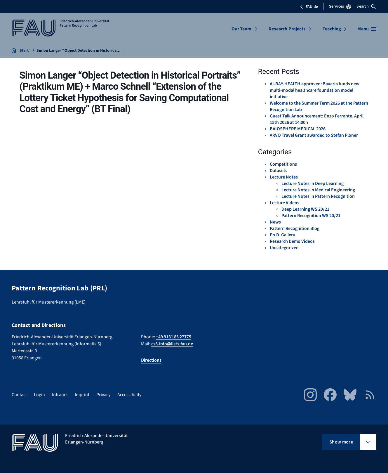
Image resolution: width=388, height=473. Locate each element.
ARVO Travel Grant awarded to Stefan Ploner (314, 135)
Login (39, 394)
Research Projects (287, 29)
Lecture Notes (284, 177)
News (275, 222)
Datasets (278, 170)
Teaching (332, 29)
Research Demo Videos (292, 241)
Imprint (82, 394)
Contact (19, 394)
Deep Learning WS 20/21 (305, 209)
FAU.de (309, 7)
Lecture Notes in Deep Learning (312, 183)
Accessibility (129, 394)
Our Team (241, 29)
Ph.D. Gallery (282, 235)
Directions (151, 360)
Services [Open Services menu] (340, 6)
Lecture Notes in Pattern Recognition (318, 196)
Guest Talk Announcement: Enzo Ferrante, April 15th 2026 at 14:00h (316, 119)
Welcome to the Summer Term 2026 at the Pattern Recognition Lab (319, 106)
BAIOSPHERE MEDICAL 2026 (298, 129)
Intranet (60, 394)
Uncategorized (284, 248)
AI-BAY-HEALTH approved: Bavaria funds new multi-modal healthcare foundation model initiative (314, 90)
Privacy (103, 394)
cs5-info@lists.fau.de (172, 344)
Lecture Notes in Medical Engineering (318, 190)
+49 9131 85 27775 (173, 337)
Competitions (283, 164)
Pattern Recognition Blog (294, 228)
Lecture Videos (284, 203)
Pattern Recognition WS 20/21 (310, 215)
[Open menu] (366, 28)
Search (366, 6)
